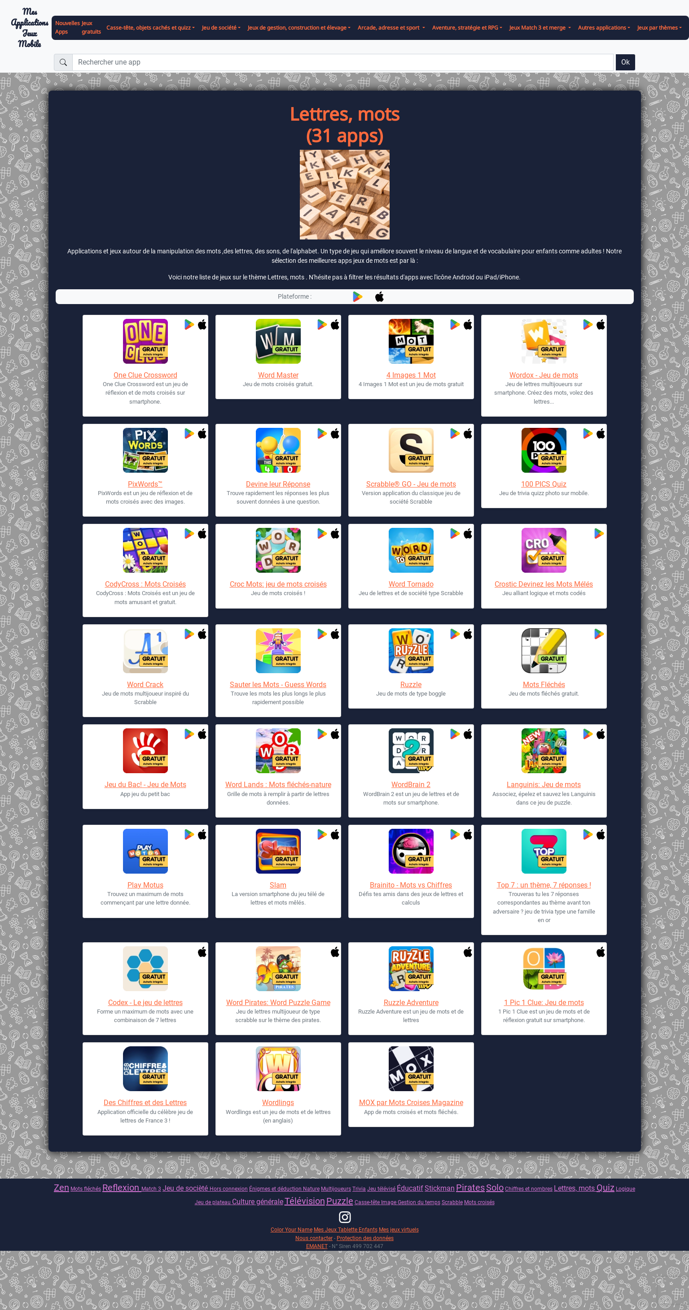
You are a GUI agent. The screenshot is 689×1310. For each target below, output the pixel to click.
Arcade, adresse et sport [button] (389, 27)
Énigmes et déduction (276, 1188)
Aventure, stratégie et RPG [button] (465, 27)
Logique (625, 1188)
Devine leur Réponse (278, 484)
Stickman (440, 1188)
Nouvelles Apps (67, 27)
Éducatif (410, 1188)
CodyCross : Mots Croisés (145, 584)
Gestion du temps (419, 1202)
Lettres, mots (575, 1188)
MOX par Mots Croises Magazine (411, 1102)
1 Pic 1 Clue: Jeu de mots (544, 1002)
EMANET (317, 1246)
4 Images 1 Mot (411, 375)
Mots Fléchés (544, 684)
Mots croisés (479, 1202)
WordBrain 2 (410, 784)
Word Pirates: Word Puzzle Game (278, 1002)
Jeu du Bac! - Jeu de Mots (145, 784)
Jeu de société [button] (219, 27)
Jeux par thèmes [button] (657, 27)
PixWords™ (145, 484)
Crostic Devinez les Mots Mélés (544, 584)
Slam (278, 885)
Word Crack (145, 684)
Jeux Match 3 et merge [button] (538, 27)
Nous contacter (314, 1238)
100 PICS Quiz (543, 484)
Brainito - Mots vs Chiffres (411, 885)
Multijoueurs (336, 1188)
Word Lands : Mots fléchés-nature (278, 784)
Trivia (359, 1188)
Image (389, 1202)
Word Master (278, 375)
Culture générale (257, 1201)
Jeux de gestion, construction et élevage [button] (297, 27)
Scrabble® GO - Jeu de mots (411, 484)
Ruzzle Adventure (411, 1002)
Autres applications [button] (602, 27)
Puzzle (339, 1201)
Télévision (305, 1201)
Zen (61, 1187)
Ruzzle (410, 684)
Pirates (470, 1187)
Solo (495, 1187)
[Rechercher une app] (343, 62)
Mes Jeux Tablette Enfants (345, 1229)
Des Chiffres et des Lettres (145, 1102)
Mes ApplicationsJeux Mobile (29, 28)
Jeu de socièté (186, 1188)
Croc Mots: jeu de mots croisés (278, 584)
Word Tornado (411, 584)
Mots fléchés (85, 1188)
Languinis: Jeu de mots (544, 784)
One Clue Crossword (145, 375)
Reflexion (121, 1187)
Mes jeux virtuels (399, 1229)
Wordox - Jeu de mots (543, 375)
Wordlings (278, 1102)
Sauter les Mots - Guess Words (278, 684)
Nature (311, 1188)
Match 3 (151, 1188)
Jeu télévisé (381, 1188)
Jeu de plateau (213, 1202)
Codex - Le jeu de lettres (145, 1002)
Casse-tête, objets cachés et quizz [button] (148, 27)
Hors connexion (229, 1188)
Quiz (605, 1187)
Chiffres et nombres (529, 1188)
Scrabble (452, 1202)
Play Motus (145, 885)
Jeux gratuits (91, 27)
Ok (625, 62)
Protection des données (365, 1238)
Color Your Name (291, 1229)
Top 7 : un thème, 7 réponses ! (544, 885)
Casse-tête (368, 1202)
